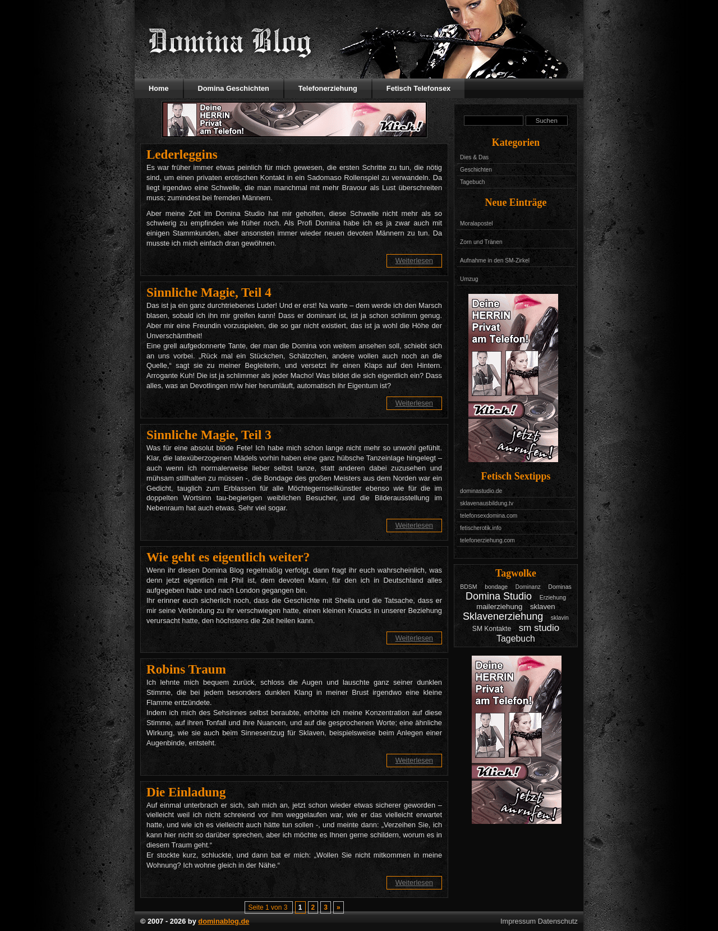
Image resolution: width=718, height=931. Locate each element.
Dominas (560, 586)
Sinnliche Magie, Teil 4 (208, 292)
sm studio (539, 628)
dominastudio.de (481, 491)
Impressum (518, 921)
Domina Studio (499, 596)
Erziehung (553, 597)
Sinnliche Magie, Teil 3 (208, 434)
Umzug (469, 279)
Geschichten (476, 170)
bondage (496, 586)
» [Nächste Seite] (338, 907)
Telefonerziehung (327, 88)
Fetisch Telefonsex (418, 88)
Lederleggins (182, 154)
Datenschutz (558, 921)
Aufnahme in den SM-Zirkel (495, 260)
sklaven (542, 606)
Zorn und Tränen (481, 242)
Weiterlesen (414, 260)
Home (159, 88)
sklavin (560, 617)
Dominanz (528, 587)
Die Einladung (185, 792)
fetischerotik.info (480, 528)
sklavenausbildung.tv (486, 503)
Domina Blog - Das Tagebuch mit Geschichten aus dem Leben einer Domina (230, 42)
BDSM (468, 586)
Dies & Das (474, 157)
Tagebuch (472, 182)
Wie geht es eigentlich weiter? (228, 557)
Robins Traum (186, 669)
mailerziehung (499, 606)
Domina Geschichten (233, 88)
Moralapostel (476, 223)
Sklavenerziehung (503, 616)
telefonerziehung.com (487, 540)
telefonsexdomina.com (488, 516)
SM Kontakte (491, 629)
